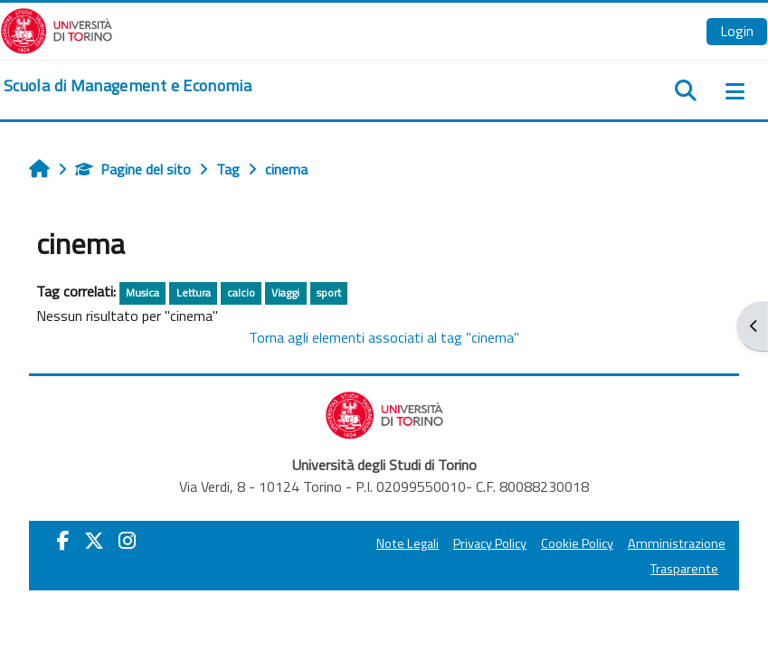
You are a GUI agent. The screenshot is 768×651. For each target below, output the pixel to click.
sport (329, 292)
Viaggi (285, 292)
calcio (241, 292)
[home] (127, 86)
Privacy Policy (489, 543)
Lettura (193, 292)
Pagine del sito (133, 169)
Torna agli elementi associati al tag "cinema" (384, 337)
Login (737, 31)
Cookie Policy (577, 543)
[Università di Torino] (56, 29)
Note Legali (407, 543)
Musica (142, 292)
